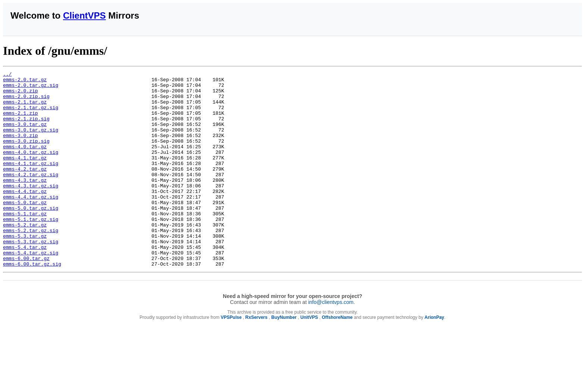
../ (7, 75)
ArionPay (434, 356)
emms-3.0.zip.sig (26, 155)
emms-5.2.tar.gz (25, 256)
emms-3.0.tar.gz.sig (30, 142)
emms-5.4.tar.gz (25, 282)
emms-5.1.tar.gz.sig (30, 249)
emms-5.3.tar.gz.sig (30, 276)
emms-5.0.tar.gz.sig (30, 235)
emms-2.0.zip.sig (26, 101)
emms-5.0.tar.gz (25, 229)
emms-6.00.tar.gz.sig (32, 302)
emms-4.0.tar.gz (25, 162)
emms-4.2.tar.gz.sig (30, 195)
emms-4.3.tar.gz (25, 202)
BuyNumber (284, 356)
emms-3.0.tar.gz (25, 135)
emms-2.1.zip (20, 121)
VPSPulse (231, 356)
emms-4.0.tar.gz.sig (30, 168)
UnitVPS (309, 356)
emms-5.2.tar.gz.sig (30, 262)
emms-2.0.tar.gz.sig (30, 88)
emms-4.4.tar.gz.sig (30, 222)
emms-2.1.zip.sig (26, 128)
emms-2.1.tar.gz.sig (30, 115)
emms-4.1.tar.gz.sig (30, 182)
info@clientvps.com (331, 341)
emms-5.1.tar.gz (25, 242)
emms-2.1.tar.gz (25, 108)
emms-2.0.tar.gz (25, 81)
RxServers (256, 356)
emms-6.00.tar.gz (26, 296)
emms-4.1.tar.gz (25, 175)
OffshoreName (337, 356)
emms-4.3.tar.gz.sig (30, 209)
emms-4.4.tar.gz (25, 215)
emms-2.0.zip (20, 95)
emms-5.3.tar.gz (25, 269)
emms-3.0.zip (20, 148)
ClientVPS (84, 15)
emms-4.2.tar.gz (25, 189)
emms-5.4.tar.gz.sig (30, 289)
